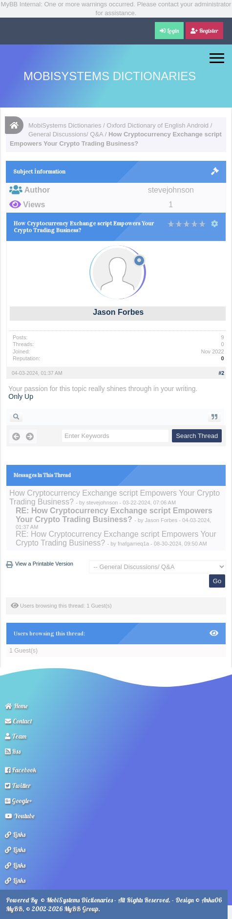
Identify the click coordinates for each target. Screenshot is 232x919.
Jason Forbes (118, 312)
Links (15, 834)
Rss (13, 751)
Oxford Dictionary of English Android (157, 125)
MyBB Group (81, 909)
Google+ (18, 801)
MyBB (14, 909)
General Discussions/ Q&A (65, 134)
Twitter (18, 785)
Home (16, 706)
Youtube (20, 816)
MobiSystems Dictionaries (109, 76)
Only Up (20, 396)
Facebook (20, 770)
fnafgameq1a (133, 544)
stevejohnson (102, 502)
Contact (18, 721)
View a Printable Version (44, 564)
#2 (221, 373)
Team (15, 736)
